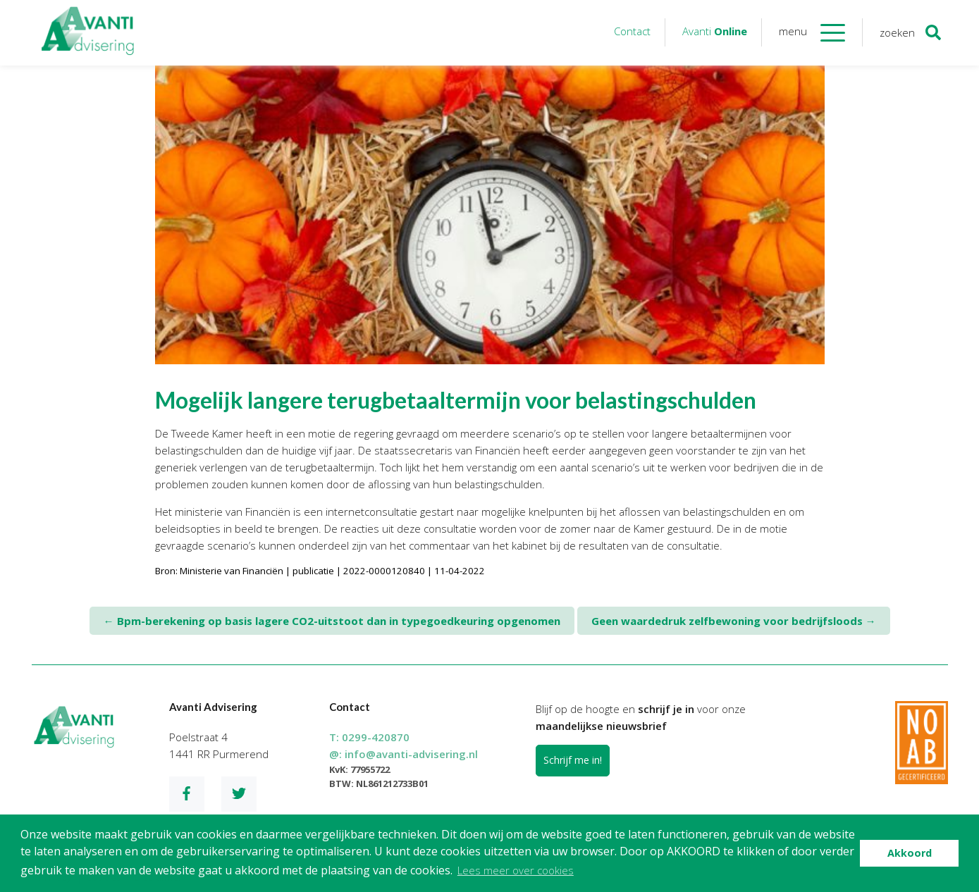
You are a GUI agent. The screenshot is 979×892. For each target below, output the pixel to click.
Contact (632, 31)
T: (369, 737)
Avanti (714, 31)
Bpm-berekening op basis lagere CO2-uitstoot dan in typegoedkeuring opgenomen (332, 621)
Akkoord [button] (909, 853)
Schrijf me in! (572, 760)
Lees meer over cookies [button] (515, 870)
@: (403, 754)
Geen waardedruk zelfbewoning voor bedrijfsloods (733, 621)
